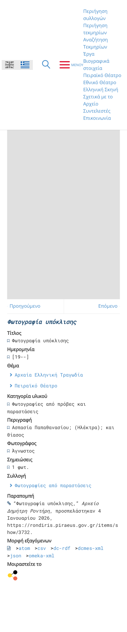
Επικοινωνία (97, 118)
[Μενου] (68, 65)
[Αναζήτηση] (46, 65)
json (15, 555)
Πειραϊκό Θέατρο (102, 75)
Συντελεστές (96, 111)
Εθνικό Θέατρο (99, 82)
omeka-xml (42, 555)
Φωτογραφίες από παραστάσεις (53, 485)
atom (24, 548)
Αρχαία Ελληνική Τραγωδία (49, 374)
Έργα (88, 54)
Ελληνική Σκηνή (100, 90)
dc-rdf (62, 548)
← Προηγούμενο (22, 306)
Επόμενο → (110, 306)
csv (42, 548)
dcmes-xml (91, 548)
